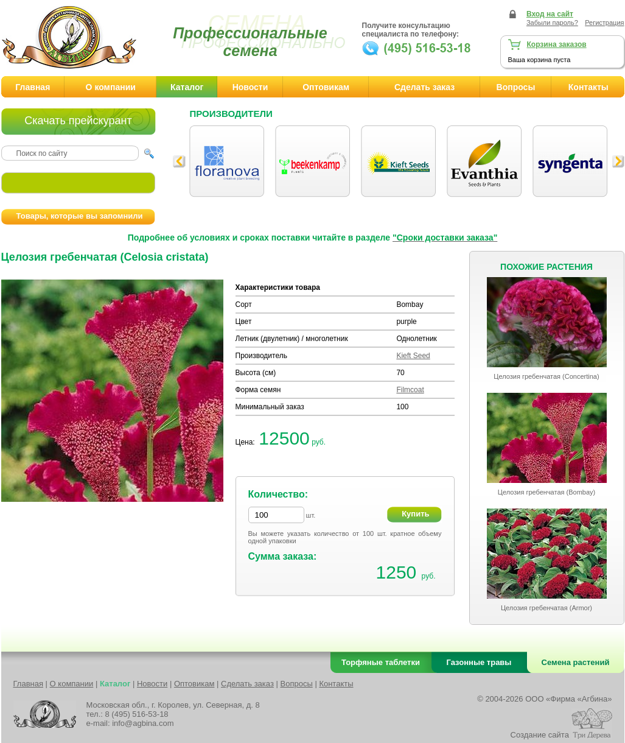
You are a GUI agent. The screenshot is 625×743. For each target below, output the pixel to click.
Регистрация (604, 22)
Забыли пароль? (552, 22)
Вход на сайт (549, 14)
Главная (32, 87)
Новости (250, 87)
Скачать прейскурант (77, 120)
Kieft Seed (413, 355)
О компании (111, 87)
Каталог (186, 87)
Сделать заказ (424, 87)
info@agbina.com (142, 723)
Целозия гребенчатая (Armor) (546, 607)
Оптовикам (325, 87)
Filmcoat (410, 390)
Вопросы (516, 87)
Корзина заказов (557, 44)
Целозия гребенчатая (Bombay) (546, 492)
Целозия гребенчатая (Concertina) (546, 376)
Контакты (336, 683)
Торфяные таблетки (380, 662)
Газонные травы (479, 662)
